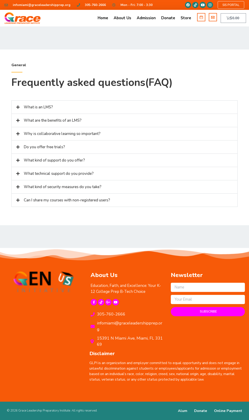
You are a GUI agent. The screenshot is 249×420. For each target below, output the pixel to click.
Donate (168, 18)
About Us (122, 18)
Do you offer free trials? (44, 147)
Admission (146, 18)
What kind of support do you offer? (54, 160)
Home (103, 18)
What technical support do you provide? (59, 173)
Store (186, 18)
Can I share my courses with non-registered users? (67, 200)
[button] (124, 107)
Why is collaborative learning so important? (62, 133)
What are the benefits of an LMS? (52, 120)
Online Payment (228, 411)
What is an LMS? (38, 107)
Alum (182, 411)
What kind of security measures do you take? (62, 186)
